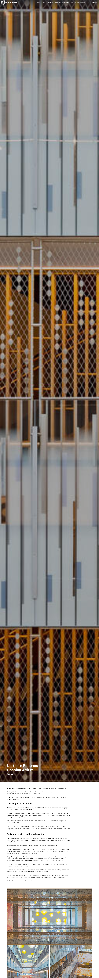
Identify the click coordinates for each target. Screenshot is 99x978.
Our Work (50, 2)
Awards (77, 2)
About (43, 2)
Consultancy (65, 2)
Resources (83, 2)
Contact (94, 2)
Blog (89, 2)
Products (58, 2)
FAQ (72, 2)
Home (38, 2)
